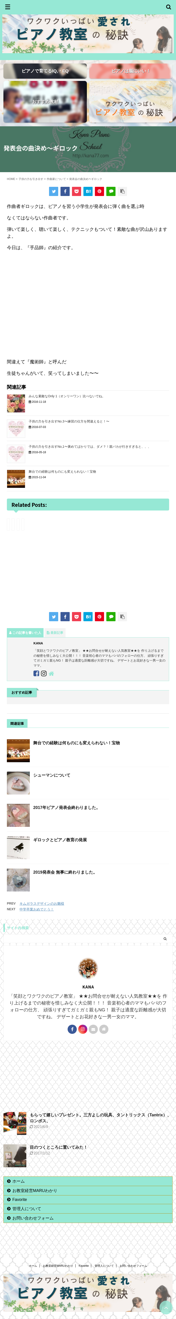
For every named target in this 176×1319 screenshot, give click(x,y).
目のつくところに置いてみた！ (59, 1155)
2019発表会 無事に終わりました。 (65, 880)
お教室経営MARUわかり (34, 1198)
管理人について (26, 1216)
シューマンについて (51, 783)
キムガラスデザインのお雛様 (41, 911)
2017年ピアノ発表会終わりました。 (66, 815)
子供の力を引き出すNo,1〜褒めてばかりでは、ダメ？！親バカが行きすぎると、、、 (90, 454)
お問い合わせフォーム (33, 1226)
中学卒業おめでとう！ (36, 917)
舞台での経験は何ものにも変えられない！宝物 (62, 479)
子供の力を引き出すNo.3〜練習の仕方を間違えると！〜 (69, 429)
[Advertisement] (88, 580)
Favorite (19, 1207)
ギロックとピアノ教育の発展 (60, 847)
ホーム (18, 1189)
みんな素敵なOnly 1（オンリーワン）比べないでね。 (67, 404)
